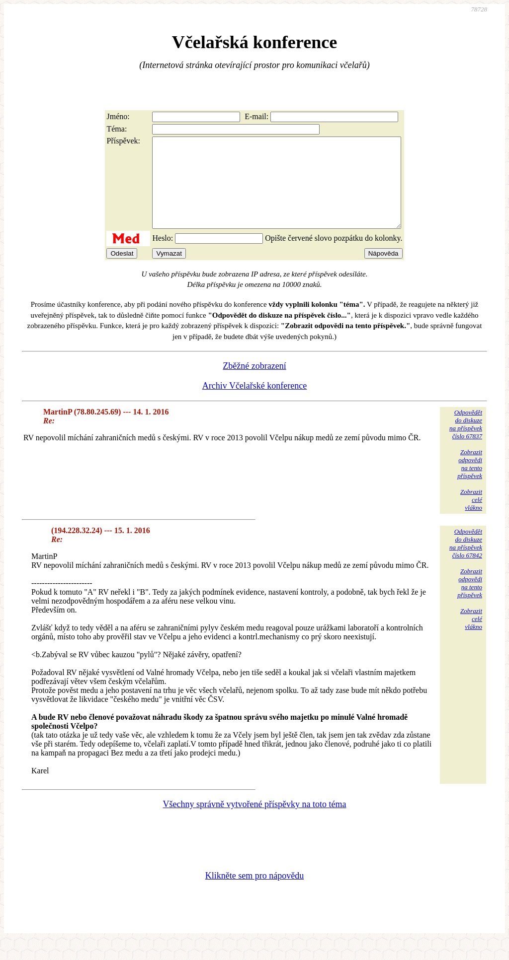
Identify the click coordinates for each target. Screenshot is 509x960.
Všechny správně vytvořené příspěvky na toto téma (254, 822)
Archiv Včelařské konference (254, 404)
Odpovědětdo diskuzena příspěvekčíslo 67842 (465, 561)
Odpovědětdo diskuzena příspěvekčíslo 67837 (465, 442)
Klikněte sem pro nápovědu (254, 893)
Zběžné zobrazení (254, 384)
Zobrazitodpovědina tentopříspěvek (469, 481)
